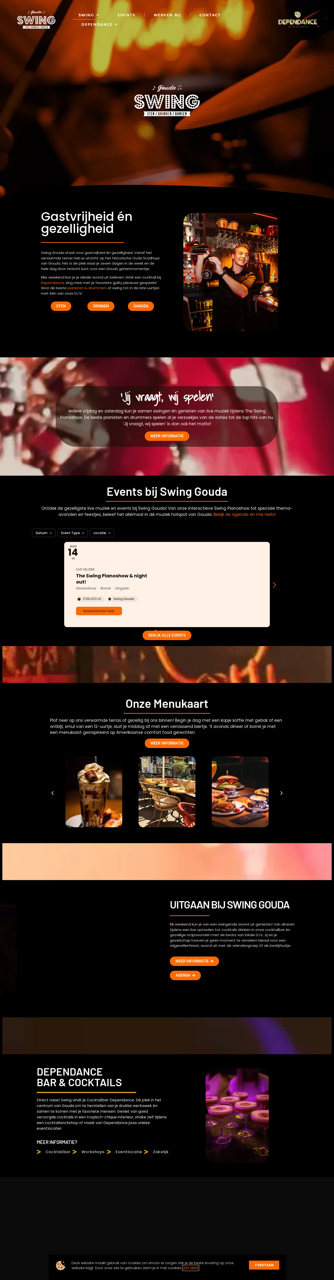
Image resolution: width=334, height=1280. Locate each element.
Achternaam (278, 1061)
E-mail (237, 1074)
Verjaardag (311, 1061)
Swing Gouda (170, 1047)
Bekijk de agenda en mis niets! (244, 156)
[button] (276, 226)
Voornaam (241, 1061)
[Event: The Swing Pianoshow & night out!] (167, 226)
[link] (99, 252)
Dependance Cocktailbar (184, 1073)
